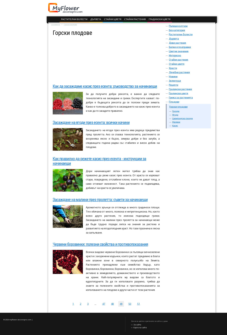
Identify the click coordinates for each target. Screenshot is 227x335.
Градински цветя (159, 19)
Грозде (175, 111)
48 (112, 304)
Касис (175, 125)
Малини (176, 122)
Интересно (175, 55)
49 (121, 304)
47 (103, 304)
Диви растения (177, 42)
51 (138, 304)
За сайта (137, 324)
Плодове (174, 101)
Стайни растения (135, 19)
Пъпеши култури (178, 26)
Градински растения (180, 89)
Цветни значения (178, 51)
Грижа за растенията (181, 97)
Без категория (177, 30)
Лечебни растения (179, 72)
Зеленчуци (175, 80)
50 (129, 304)
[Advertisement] (106, 57)
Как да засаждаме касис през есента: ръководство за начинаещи (105, 86)
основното (55, 24)
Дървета (95, 19)
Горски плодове (178, 106)
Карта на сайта (140, 327)
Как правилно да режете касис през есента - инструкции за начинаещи (99, 161)
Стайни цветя (112, 19)
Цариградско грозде (182, 118)
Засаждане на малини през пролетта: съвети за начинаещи (100, 199)
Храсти (173, 68)
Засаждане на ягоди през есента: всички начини (91, 122)
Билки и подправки (180, 47)
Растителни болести (74, 19)
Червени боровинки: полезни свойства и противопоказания (100, 244)
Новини (173, 76)
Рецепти (173, 85)
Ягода (175, 115)
